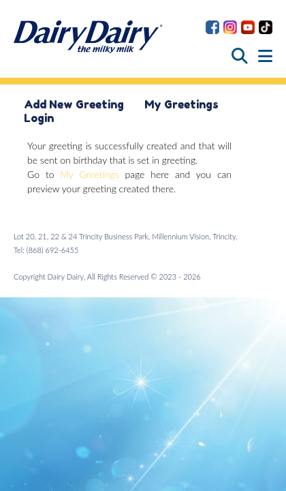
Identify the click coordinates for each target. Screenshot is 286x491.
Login (39, 118)
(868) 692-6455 (53, 250)
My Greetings (181, 104)
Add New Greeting (74, 104)
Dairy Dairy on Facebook (212, 27)
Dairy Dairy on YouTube (248, 27)
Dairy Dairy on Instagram (230, 27)
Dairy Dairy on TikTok (265, 27)
